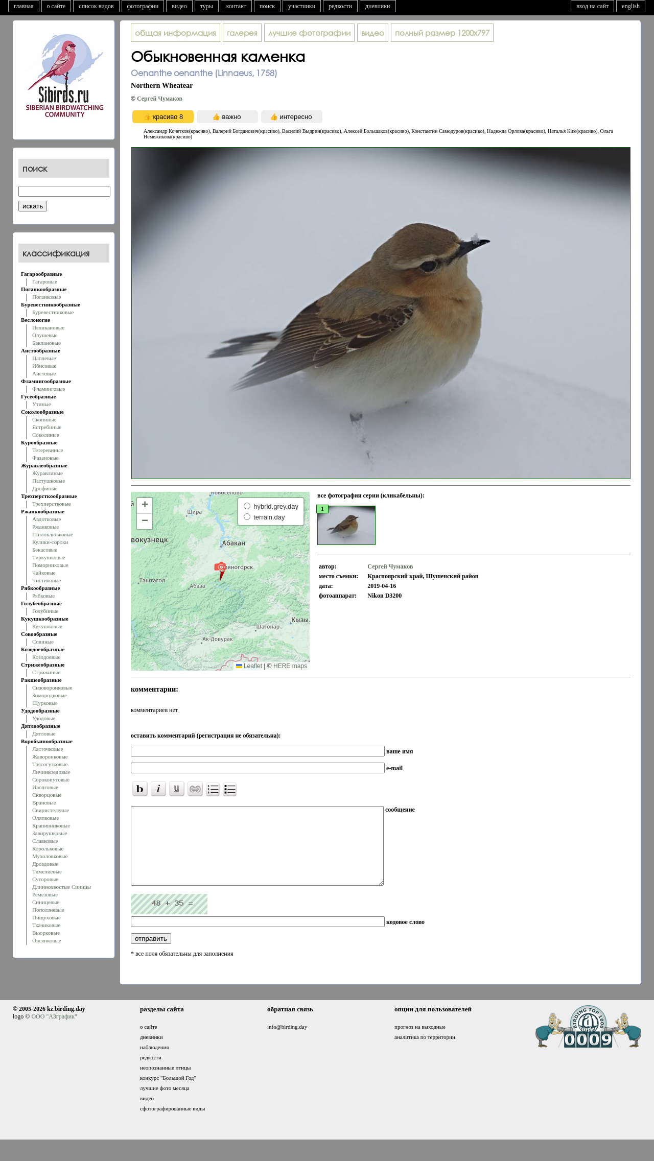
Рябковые (43, 596)
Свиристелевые (50, 810)
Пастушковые (48, 481)
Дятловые (44, 733)
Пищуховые (46, 917)
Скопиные (44, 419)
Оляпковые (45, 818)
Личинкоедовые (51, 772)
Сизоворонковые (52, 687)
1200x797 (442, 33)
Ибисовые (44, 366)
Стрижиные (46, 672)
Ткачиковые (46, 925)
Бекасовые (44, 550)
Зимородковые (49, 695)
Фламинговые (48, 389)
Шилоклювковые (52, 534)
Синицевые (45, 902)
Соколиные (45, 435)
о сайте (56, 6)
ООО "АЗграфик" (54, 1031)
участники (301, 6)
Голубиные (45, 611)
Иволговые (45, 787)
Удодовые (44, 718)
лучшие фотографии (309, 33)
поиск (267, 6)
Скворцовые (47, 795)
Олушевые (45, 335)
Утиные (41, 404)
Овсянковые (46, 940)
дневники (377, 6)
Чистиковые (46, 580)
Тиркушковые (48, 557)
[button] (220, 571)
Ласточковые (47, 749)
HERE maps (290, 666)
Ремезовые (45, 894)
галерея (242, 33)
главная (24, 6)
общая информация (175, 33)
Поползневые (48, 910)
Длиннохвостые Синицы (61, 887)
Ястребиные (46, 427)
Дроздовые (45, 864)
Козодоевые (46, 657)
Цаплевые (44, 358)
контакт (236, 6)
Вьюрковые (46, 933)
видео (179, 6)
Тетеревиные (47, 450)
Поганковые (46, 297)
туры (206, 6)
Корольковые (47, 848)
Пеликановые (48, 327)
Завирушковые (49, 833)
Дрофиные (45, 488)
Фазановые (45, 458)
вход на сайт (592, 6)
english (631, 6)
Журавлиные (47, 473)
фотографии (143, 6)
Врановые (44, 802)
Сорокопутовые (50, 779)
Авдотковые (46, 519)
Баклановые (46, 343)
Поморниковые (50, 565)
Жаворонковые (50, 756)
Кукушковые (47, 626)
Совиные (43, 641)
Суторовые (45, 879)
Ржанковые (45, 527)
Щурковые (45, 703)
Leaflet (249, 666)
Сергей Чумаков (159, 98)
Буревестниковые (53, 312)
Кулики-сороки (50, 542)
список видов (96, 6)
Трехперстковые (51, 504)
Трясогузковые (49, 764)
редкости (340, 6)
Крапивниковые (51, 825)
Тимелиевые (47, 871)
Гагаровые (44, 281)
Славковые (45, 841)
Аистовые (44, 373)
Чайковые (44, 573)
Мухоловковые (49, 856)
